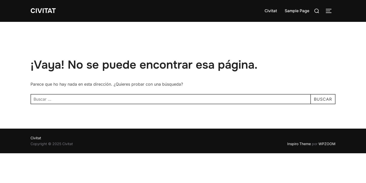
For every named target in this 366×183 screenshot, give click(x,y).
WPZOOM (327, 144)
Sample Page (297, 10)
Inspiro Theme (299, 144)
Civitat (43, 11)
